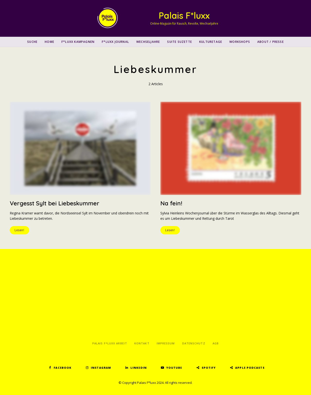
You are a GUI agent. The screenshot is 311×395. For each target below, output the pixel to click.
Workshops (239, 42)
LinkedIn (138, 367)
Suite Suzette (179, 42)
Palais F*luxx (184, 15)
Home (49, 42)
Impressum (166, 343)
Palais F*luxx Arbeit (109, 343)
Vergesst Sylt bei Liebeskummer (54, 203)
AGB (216, 343)
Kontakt (141, 343)
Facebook (62, 367)
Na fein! (171, 203)
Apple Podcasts (249, 367)
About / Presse (270, 42)
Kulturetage (210, 42)
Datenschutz (193, 343)
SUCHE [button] (32, 42)
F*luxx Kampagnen (78, 42)
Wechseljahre (148, 42)
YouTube (174, 367)
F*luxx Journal (115, 42)
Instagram (101, 367)
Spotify (209, 367)
